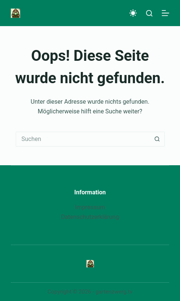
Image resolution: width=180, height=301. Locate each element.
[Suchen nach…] (83, 139)
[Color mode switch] (133, 13)
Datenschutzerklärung (90, 216)
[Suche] (149, 13)
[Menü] (165, 13)
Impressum (90, 207)
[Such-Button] (157, 139)
